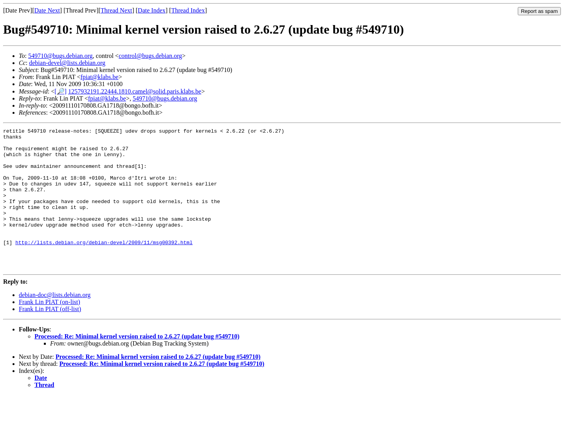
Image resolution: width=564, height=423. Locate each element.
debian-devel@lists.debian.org (67, 62)
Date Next (47, 10)
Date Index (152, 10)
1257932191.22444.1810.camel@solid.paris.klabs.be (134, 91)
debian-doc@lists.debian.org (54, 323)
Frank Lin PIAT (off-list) (50, 337)
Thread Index (188, 10)
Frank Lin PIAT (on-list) (49, 330)
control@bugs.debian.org (150, 55)
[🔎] (60, 91)
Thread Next (116, 10)
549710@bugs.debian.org (60, 55)
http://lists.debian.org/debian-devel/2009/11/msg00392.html (103, 265)
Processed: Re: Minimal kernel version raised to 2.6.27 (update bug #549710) (136, 364)
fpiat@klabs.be (99, 77)
